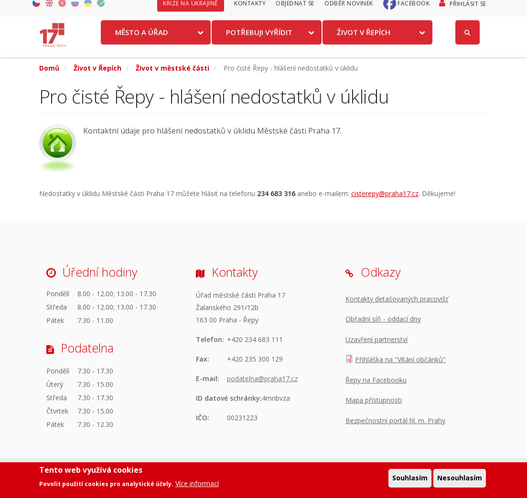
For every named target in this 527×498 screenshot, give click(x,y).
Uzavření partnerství (376, 339)
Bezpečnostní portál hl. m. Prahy (395, 420)
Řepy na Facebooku (376, 379)
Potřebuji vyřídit (259, 39)
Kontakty (250, 11)
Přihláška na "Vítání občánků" (400, 359)
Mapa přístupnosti (373, 400)
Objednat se (295, 11)
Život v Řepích (363, 39)
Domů (49, 68)
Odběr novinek (348, 11)
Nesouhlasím (459, 478)
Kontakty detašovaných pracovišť (396, 298)
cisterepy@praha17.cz (385, 193)
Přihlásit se (468, 11)
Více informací (197, 483)
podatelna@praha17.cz (262, 378)
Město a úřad (141, 39)
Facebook (414, 11)
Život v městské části (172, 68)
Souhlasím (410, 478)
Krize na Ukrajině (190, 11)
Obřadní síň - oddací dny (383, 318)
